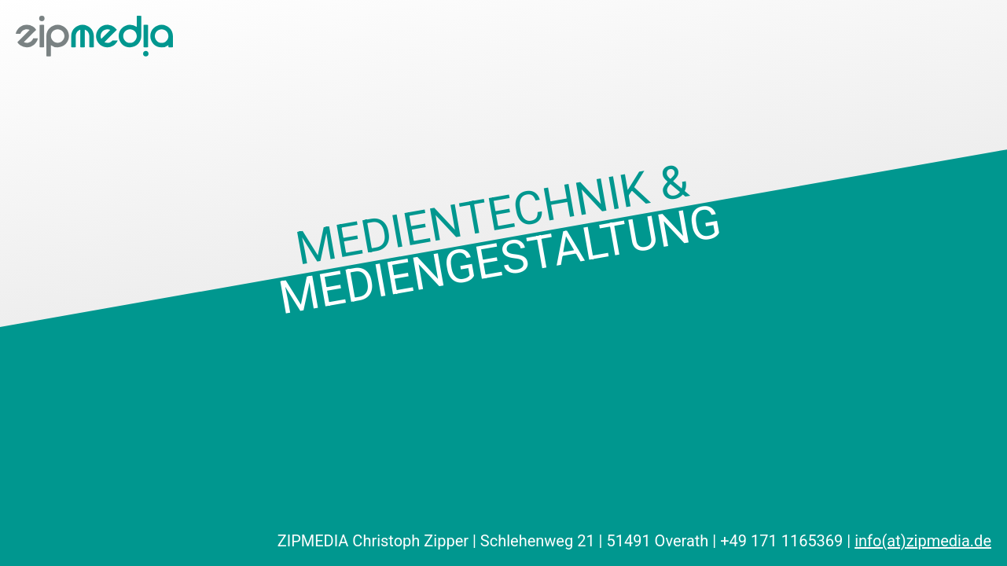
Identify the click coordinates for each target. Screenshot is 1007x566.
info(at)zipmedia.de (922, 540)
